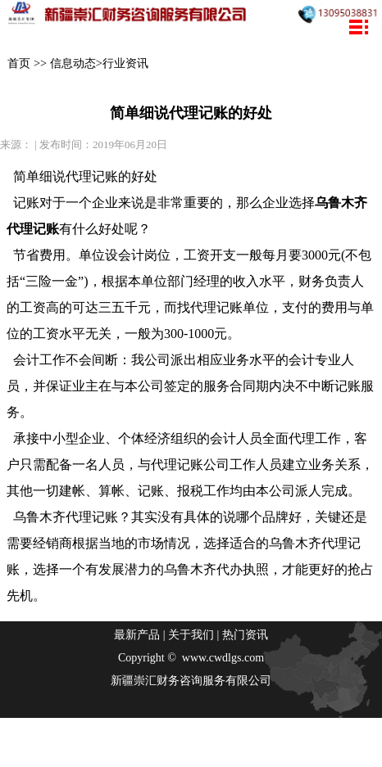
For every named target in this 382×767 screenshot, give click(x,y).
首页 (18, 63)
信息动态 (73, 63)
